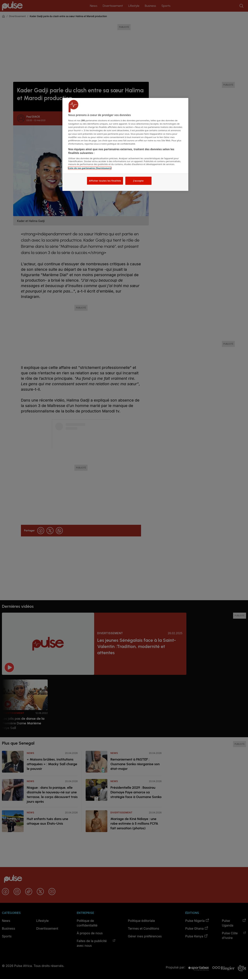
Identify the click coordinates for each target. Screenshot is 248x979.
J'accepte (138, 180)
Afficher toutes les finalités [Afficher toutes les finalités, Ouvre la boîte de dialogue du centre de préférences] (105, 180)
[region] (125, 144)
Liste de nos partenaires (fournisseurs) (89, 168)
